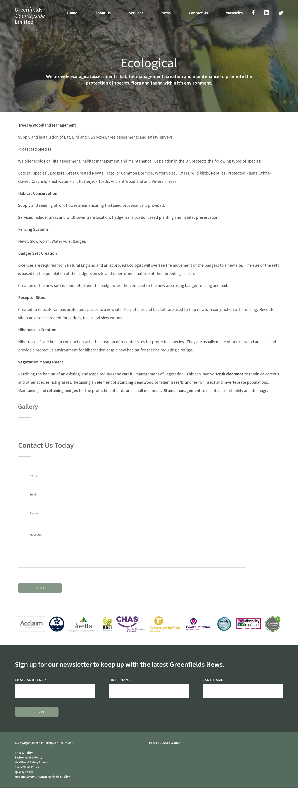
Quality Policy (24, 772)
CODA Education (170, 743)
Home (72, 12)
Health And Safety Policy (31, 762)
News (166, 12)
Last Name (213, 679)
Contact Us (198, 12)
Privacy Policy (24, 753)
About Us (103, 12)
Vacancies (234, 12)
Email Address (31, 679)
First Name (120, 679)
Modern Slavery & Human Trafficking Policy (42, 777)
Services (136, 12)
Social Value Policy (27, 767)
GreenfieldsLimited (30, 15)
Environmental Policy (28, 757)
